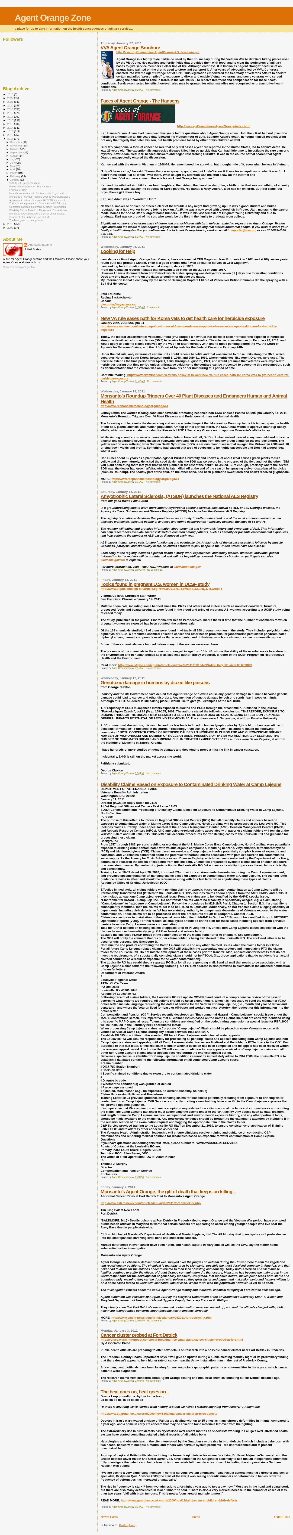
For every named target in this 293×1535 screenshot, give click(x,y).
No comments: (154, 90)
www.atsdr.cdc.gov (188, 567)
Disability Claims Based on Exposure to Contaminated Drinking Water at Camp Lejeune (191, 784)
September (17, 152)
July (13, 159)
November (16, 145)
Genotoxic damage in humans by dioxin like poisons (155, 682)
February (15, 176)
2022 (10, 97)
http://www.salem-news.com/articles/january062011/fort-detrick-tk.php (151, 1203)
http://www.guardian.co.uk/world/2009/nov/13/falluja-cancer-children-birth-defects (159, 1413)
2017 (10, 116)
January (15, 179)
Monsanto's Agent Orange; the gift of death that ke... (37, 213)
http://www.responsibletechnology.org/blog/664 (134, 406)
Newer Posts (109, 1517)
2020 (10, 105)
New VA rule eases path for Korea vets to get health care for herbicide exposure (183, 318)
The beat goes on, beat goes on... (135, 1391)
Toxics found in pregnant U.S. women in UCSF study (155, 584)
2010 (10, 223)
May (13, 166)
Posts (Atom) (127, 1525)
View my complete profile (19, 267)
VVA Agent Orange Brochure (130, 47)
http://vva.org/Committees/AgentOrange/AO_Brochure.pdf (158, 52)
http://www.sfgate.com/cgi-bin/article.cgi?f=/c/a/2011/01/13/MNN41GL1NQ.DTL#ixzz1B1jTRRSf (185, 665)
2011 (10, 138)
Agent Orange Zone (53, 18)
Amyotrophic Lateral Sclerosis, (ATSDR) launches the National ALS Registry (179, 496)
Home (196, 1517)
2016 (10, 120)
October (15, 149)
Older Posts (282, 1517)
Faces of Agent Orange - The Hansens (140, 100)
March (14, 172)
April (13, 169)
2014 (10, 127)
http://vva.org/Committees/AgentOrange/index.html (213, 126)
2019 (10, 109)
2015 (10, 123)
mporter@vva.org (243, 230)
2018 (10, 112)
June (13, 162)
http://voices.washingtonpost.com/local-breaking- (172, 1339)
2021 (10, 101)
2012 (10, 134)
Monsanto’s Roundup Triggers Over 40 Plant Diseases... (40, 196)
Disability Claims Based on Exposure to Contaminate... (39, 210)
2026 (10, 94)
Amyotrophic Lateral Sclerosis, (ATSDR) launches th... (38, 200)
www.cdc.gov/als (113, 560)
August (14, 155)
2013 (10, 131)
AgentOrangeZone (40, 244)
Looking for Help (118, 251)
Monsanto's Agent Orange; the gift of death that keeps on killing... (168, 1191)
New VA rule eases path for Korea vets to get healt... (37, 193)
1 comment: (153, 307)
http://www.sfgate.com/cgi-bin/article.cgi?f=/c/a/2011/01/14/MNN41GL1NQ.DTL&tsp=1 (161, 588)
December (16, 142)
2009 (10, 227)
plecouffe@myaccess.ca (118, 304)
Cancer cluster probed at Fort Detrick (139, 1335)
